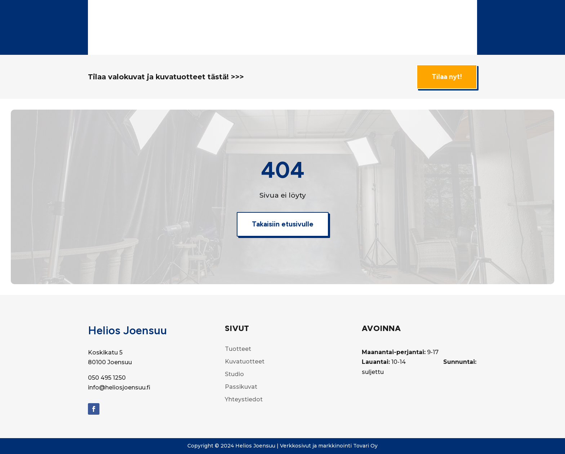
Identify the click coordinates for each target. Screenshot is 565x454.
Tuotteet (300, 13)
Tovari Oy (365, 445)
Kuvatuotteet (345, 13)
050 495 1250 (107, 377)
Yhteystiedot (305, 41)
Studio (385, 13)
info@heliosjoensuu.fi (119, 387)
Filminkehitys (418, 13)
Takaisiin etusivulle (282, 224)
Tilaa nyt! (447, 76)
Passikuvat (456, 13)
